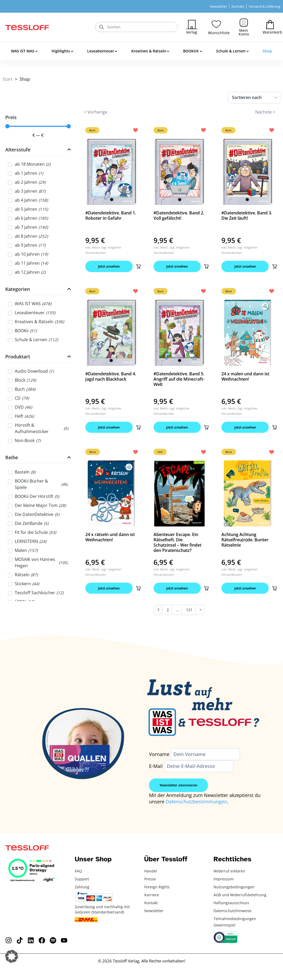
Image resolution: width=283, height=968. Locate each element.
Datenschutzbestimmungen (196, 802)
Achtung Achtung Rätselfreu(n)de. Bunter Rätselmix (244, 540)
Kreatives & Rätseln (150, 51)
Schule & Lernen (232, 51)
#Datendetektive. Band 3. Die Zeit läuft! (246, 215)
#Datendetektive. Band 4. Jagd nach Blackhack (110, 376)
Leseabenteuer (102, 51)
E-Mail (156, 766)
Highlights (62, 51)
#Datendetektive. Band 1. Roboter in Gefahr (110, 215)
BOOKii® (192, 51)
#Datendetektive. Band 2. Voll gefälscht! (179, 215)
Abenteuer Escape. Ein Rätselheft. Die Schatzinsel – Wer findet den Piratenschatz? (177, 542)
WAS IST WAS (24, 51)
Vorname (159, 754)
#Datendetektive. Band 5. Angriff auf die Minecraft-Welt (179, 379)
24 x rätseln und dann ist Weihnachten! (110, 537)
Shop (267, 50)
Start (7, 79)
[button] (139, 266)
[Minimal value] (38, 126)
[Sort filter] (254, 97)
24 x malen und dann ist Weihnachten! (245, 376)
